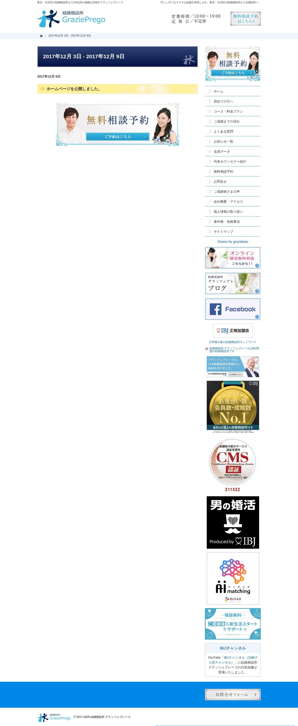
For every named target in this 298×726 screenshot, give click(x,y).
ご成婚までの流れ (227, 121)
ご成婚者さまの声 (227, 191)
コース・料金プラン (228, 111)
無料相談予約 (223, 171)
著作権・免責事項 (227, 221)
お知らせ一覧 (223, 141)
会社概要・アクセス (228, 201)
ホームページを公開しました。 (74, 89)
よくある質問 (223, 131)
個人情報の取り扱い (228, 211)
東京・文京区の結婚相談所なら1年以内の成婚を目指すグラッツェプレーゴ (80, 2)
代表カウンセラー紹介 (230, 161)
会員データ (222, 151)
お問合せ (220, 181)
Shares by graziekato (232, 241)
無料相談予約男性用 (245, 19)
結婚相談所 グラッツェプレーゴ (110, 717)
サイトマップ (223, 231)
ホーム (219, 91)
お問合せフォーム (233, 694)
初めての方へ (223, 101)
